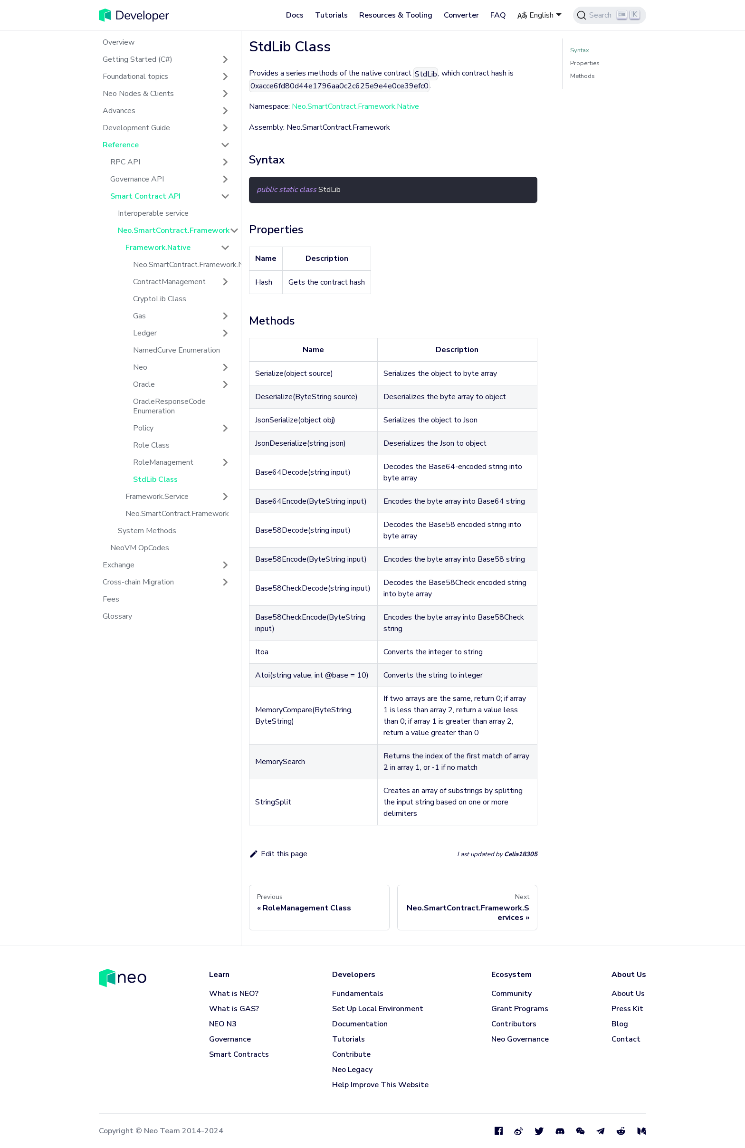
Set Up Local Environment (377, 1009)
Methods (582, 76)
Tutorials (331, 15)
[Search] (609, 15)
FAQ (498, 15)
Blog (619, 1024)
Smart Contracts (239, 1054)
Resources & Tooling (395, 15)
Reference (121, 145)
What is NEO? (233, 993)
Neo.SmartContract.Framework (173, 230)
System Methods (147, 531)
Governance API (137, 179)
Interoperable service (153, 213)
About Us (628, 993)
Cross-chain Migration (138, 582)
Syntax (579, 50)
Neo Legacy (352, 1069)
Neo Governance (520, 1039)
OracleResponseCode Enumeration (169, 406)
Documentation (360, 1024)
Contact (625, 1039)
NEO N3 (223, 1024)
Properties (585, 63)
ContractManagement (169, 282)
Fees (111, 599)
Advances (119, 110)
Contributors (513, 1024)
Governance (230, 1039)
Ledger (145, 333)
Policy (143, 428)
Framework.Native (158, 247)
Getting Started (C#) (137, 59)
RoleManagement (163, 462)
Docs (295, 15)
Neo (140, 367)
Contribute (351, 1054)
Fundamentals (357, 993)
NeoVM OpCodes (139, 548)
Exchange (118, 565)
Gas (139, 316)
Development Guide (136, 128)
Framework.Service (157, 496)
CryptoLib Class (159, 299)
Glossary (117, 616)
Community (511, 993)
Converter (461, 15)
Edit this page (278, 854)
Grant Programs (519, 1009)
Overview (118, 42)
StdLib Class (155, 479)
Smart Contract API (145, 196)
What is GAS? (234, 1009)
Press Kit (627, 1009)
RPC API (125, 162)
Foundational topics (135, 76)
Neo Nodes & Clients (138, 93)
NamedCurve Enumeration (176, 350)
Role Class (151, 445)
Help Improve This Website (380, 1085)
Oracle (144, 384)
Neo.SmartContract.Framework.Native (185, 264)
